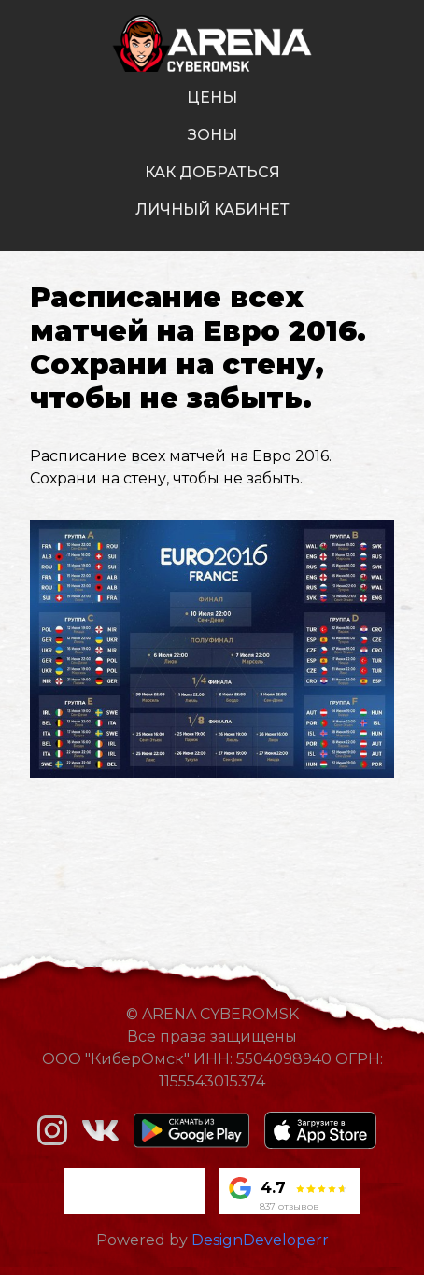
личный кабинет (212, 209)
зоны (212, 135)
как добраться (212, 172)
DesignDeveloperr (260, 1240)
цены (212, 97)
